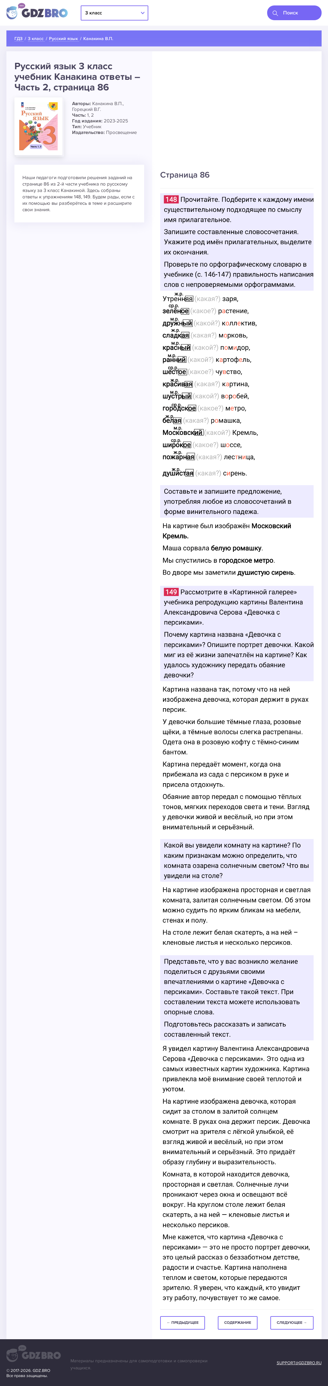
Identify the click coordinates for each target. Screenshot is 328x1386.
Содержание (237, 1322)
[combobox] (294, 12)
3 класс (93, 13)
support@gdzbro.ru (299, 1362)
